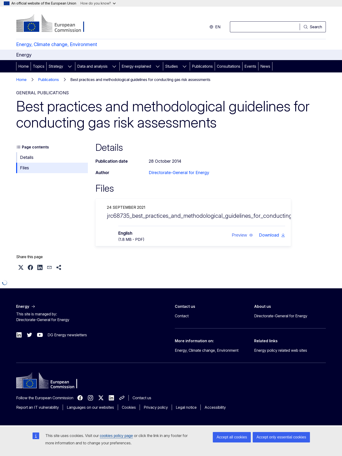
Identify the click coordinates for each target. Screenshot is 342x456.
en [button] (214, 26)
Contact (182, 316)
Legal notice (186, 407)
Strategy (55, 66)
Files (24, 167)
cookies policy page (116, 436)
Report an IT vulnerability (37, 407)
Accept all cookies (232, 437)
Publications (202, 66)
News (265, 66)
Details (26, 157)
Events (250, 66)
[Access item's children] (70, 66)
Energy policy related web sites (280, 350)
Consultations (228, 66)
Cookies (129, 407)
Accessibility (215, 407)
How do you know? (98, 3)
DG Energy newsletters (67, 334)
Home (23, 66)
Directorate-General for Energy (179, 172)
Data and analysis (92, 66)
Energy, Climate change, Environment (56, 44)
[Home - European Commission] (54, 23)
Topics (38, 66)
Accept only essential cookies (281, 437)
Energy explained (136, 66)
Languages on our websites (90, 407)
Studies (171, 66)
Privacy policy (156, 407)
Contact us (142, 397)
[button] (242, 235)
